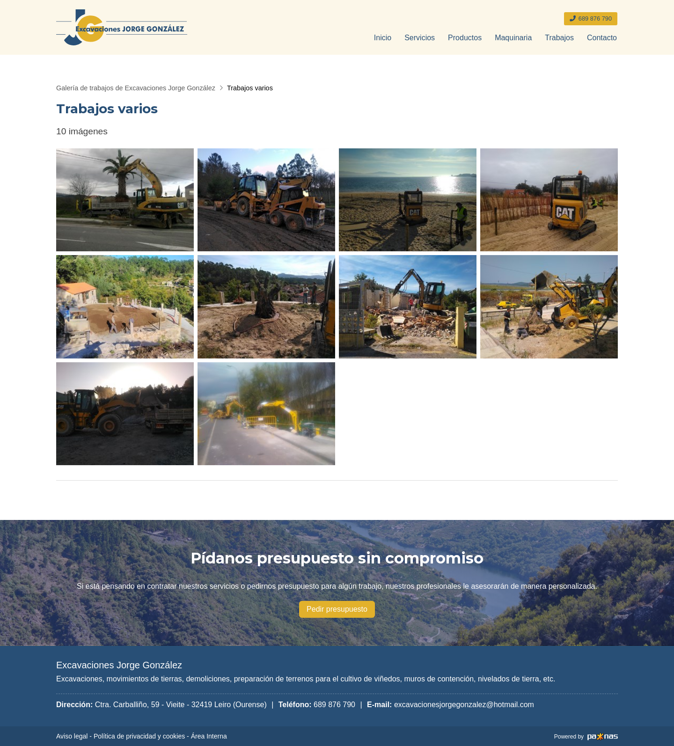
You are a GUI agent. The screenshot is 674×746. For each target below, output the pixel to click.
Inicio (382, 38)
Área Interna (209, 736)
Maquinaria (513, 38)
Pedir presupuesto (337, 609)
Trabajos (559, 38)
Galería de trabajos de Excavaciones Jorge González (135, 88)
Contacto (602, 38)
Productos (465, 38)
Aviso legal (72, 736)
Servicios (419, 38)
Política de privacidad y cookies (139, 736)
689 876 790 (334, 705)
